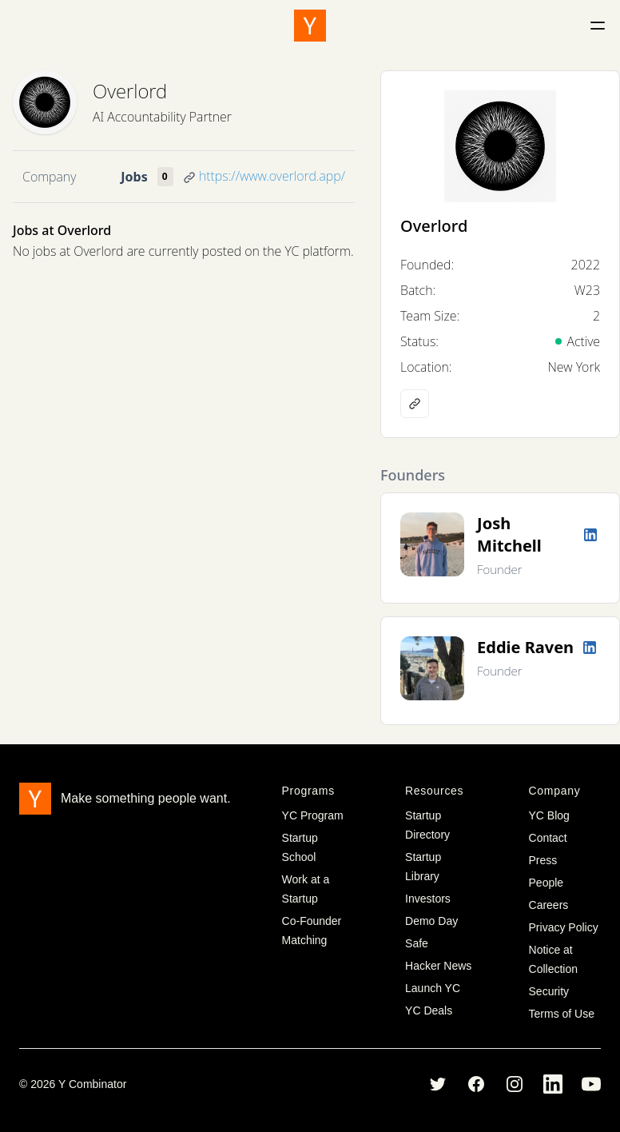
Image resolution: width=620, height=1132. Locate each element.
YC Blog (549, 815)
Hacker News (438, 965)
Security (549, 991)
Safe (416, 943)
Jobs (134, 176)
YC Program (313, 815)
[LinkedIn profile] (590, 534)
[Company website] (414, 403)
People (546, 882)
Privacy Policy (563, 927)
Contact (548, 837)
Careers (549, 905)
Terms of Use (561, 1013)
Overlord (130, 91)
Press (543, 860)
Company (49, 176)
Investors (428, 898)
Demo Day (431, 921)
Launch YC (432, 988)
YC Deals (428, 1010)
